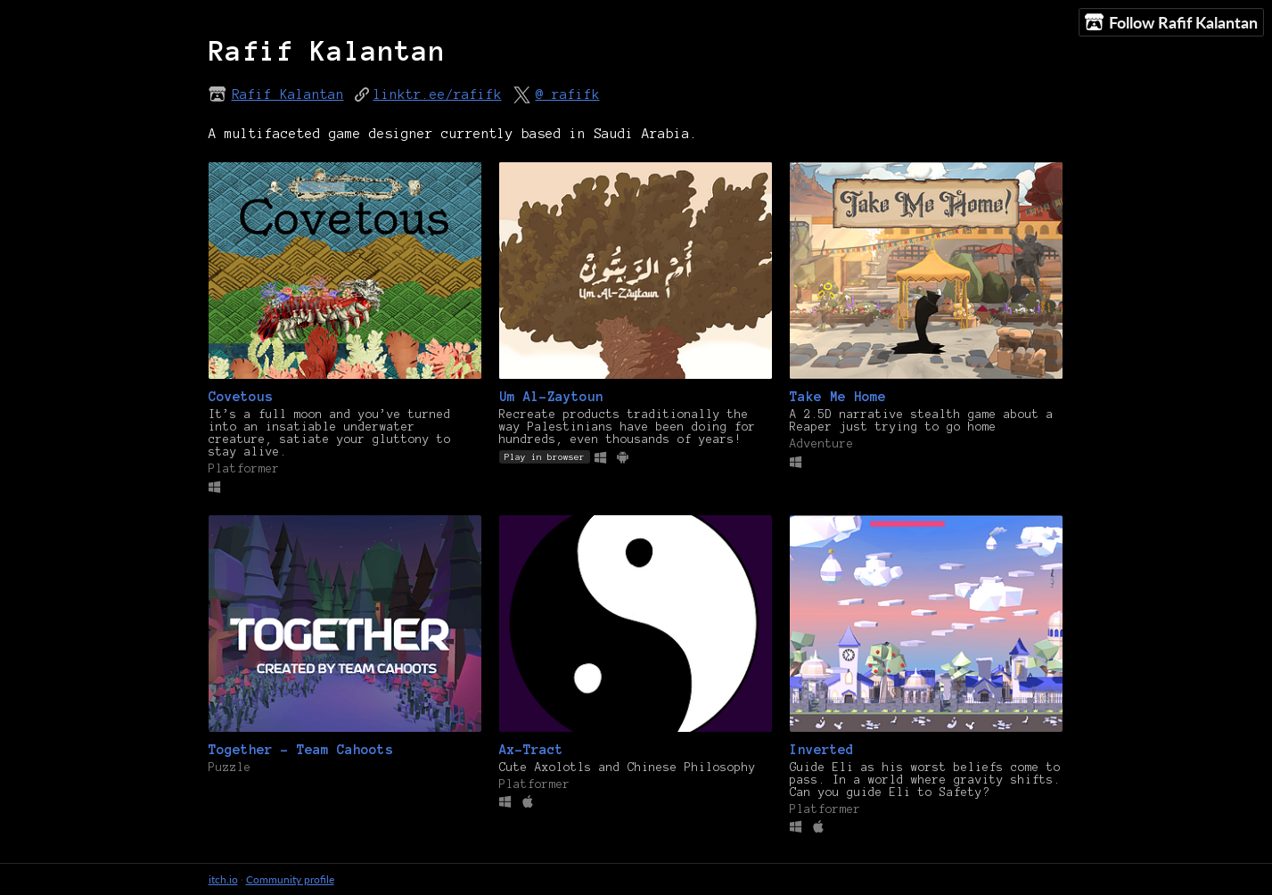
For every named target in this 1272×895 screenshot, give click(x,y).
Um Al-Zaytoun (551, 397)
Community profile (290, 879)
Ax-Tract (531, 750)
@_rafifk (568, 94)
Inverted (822, 750)
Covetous (241, 397)
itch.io (223, 879)
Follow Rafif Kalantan (1171, 22)
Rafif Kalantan (288, 94)
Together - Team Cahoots (301, 750)
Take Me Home (838, 397)
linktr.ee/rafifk (437, 94)
